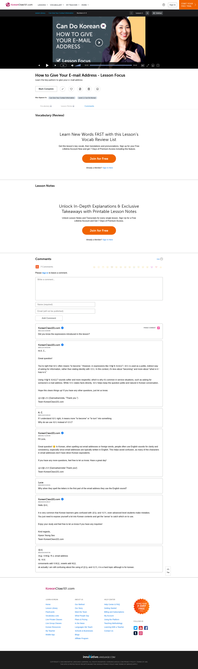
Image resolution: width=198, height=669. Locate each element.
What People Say (82, 616)
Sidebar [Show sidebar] (159, 13)
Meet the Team (81, 612)
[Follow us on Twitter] (136, 628)
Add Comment (49, 318)
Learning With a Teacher (114, 627)
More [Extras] (84, 5)
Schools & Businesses (84, 631)
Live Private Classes (54, 619)
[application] (99, 43)
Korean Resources (53, 627)
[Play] (47, 65)
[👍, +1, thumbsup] (160, 267)
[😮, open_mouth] (147, 267)
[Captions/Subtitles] (142, 65)
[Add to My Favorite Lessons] (71, 89)
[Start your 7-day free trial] (142, 607)
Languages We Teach (83, 627)
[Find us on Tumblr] (136, 633)
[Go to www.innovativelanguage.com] (99, 656)
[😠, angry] (116, 267)
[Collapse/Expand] (99, 259)
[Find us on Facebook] (146, 628)
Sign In (172, 5)
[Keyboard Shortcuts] (158, 65)
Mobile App (50, 635)
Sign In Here (108, 168)
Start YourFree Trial (189, 4)
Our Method (79, 604)
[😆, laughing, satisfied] (121, 267)
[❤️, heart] (156, 267)
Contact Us (108, 631)
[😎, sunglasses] (112, 267)
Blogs (77, 635)
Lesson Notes (66, 106)
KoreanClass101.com (115, 662)
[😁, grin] (103, 267)
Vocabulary (56, 5)
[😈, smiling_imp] (152, 267)
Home (48, 604)
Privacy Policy (130, 662)
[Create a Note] (80, 89)
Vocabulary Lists (52, 616)
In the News (79, 623)
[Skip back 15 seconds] (39, 65)
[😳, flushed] (98, 267)
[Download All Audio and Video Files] (97, 89)
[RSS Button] (37, 267)
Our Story (79, 608)
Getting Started (110, 608)
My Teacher (71, 5)
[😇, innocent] (138, 267)
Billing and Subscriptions (114, 612)
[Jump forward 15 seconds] (55, 65)
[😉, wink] (129, 267)
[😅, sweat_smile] (125, 267)
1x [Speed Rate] (63, 65)
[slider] (78, 65)
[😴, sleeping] (143, 267)
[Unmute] (72, 65)
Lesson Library (40, 13)
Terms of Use (142, 662)
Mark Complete (46, 89)
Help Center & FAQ (112, 604)
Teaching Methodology (113, 623)
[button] (164, 4)
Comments (89, 106)
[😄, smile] (94, 267)
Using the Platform (111, 619)
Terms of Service (126, 664)
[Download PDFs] (89, 89)
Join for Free (99, 158)
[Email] (65, 311)
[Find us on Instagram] (141, 633)
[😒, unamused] (107, 267)
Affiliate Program (81, 638)
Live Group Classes (54, 623)
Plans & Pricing (81, 619)
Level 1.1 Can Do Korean (87, 98)
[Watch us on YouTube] (141, 628)
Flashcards (50, 612)
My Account (109, 616)
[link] (147, 13)
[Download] (153, 65)
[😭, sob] (134, 267)
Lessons (42, 5)
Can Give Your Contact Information (61, 13)
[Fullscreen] (147, 65)
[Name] (65, 304)
